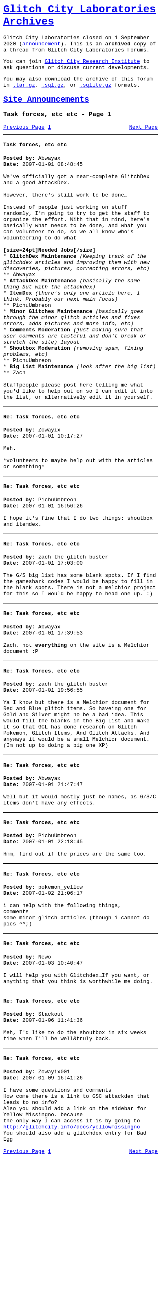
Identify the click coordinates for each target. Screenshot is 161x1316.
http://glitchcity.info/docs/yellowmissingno (71, 1280)
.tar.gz (24, 98)
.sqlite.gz (95, 98)
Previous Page (23, 144)
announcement (41, 50)
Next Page (143, 144)
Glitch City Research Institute (92, 70)
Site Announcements (46, 114)
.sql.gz (53, 98)
